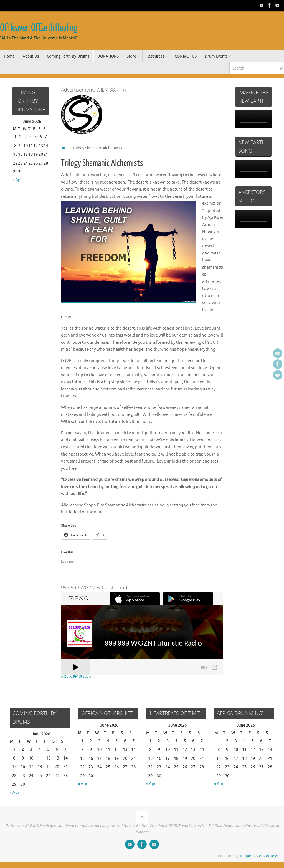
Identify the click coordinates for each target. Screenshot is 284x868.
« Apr (17, 180)
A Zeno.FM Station (77, 676)
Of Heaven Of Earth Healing (38, 27)
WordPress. (268, 856)
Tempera (247, 856)
